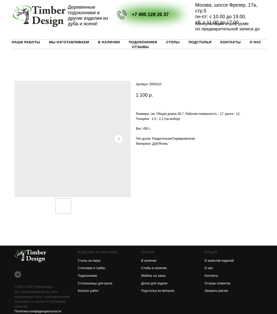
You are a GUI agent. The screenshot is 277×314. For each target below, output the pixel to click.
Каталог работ (88, 291)
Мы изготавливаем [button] (69, 42)
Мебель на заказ (153, 276)
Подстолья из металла (157, 291)
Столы (173, 42)
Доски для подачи (154, 283)
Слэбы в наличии (154, 268)
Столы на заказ (89, 261)
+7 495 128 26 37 (150, 14)
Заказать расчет (216, 291)
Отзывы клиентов (217, 283)
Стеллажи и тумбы (91, 268)
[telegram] (18, 274)
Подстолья (200, 42)
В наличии (109, 42)
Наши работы (26, 42)
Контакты (231, 42)
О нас (208, 268)
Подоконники (143, 42)
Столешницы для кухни (95, 283)
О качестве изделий (219, 261)
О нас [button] (255, 42)
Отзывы (140, 47)
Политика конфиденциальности (38, 311)
